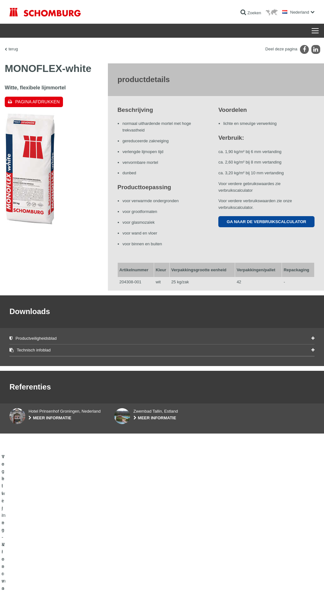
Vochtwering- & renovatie (30, 536)
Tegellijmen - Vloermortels (31, 546)
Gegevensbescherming (63, 579)
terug (13, 49)
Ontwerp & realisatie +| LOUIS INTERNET (288, 579)
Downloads (123, 546)
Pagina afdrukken (37, 101)
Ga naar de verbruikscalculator (266, 221)
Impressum (35, 579)
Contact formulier (128, 555)
